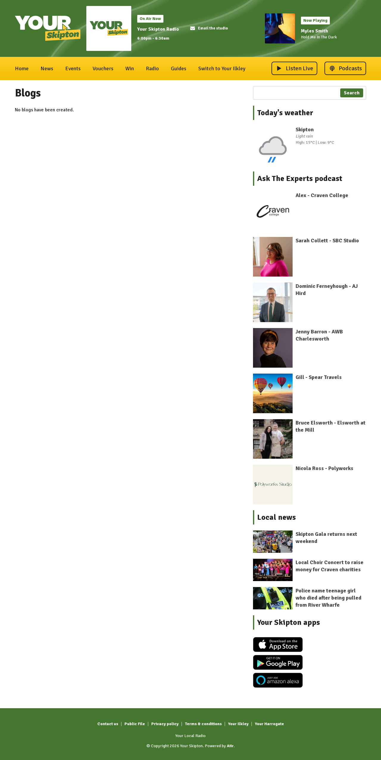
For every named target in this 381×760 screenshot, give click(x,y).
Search (352, 93)
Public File (134, 723)
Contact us (107, 723)
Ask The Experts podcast (299, 178)
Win (129, 68)
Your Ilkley (238, 723)
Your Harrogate (269, 723)
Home (22, 68)
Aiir (230, 745)
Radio (152, 68)
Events (73, 68)
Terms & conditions (203, 723)
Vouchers (103, 68)
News (46, 68)
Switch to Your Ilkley (221, 68)
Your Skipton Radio (158, 29)
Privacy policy (165, 723)
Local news (276, 517)
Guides (178, 68)
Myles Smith (314, 31)
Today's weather (285, 113)
